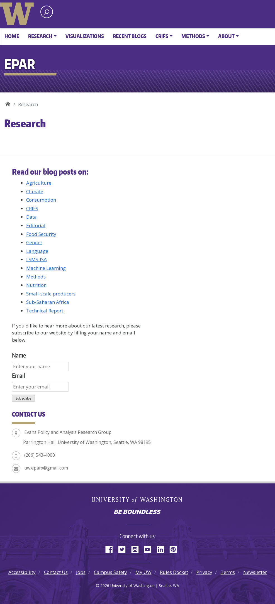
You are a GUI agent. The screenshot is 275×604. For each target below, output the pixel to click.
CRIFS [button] (161, 36)
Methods (36, 276)
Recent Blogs (130, 36)
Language (37, 251)
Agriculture (38, 183)
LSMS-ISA (36, 259)
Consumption (41, 200)
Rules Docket (174, 572)
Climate (34, 191)
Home (11, 36)
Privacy (204, 572)
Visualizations (84, 36)
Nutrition (36, 285)
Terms (228, 572)
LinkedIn (162, 548)
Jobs (81, 572)
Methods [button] (193, 36)
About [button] (226, 36)
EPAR (7, 102)
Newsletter (255, 572)
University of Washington (18, 12)
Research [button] (40, 36)
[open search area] (46, 12)
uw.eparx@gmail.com (46, 468)
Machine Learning (46, 268)
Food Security (41, 234)
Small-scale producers (51, 293)
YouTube (149, 548)
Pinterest (175, 548)
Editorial (35, 225)
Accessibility (22, 572)
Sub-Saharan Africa (47, 302)
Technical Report (44, 310)
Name (19, 355)
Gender (34, 242)
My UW (143, 572)
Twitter (124, 548)
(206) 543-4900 (39, 455)
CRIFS (32, 208)
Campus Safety (110, 572)
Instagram (137, 548)
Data (31, 217)
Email (18, 375)
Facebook (111, 548)
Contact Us (56, 572)
